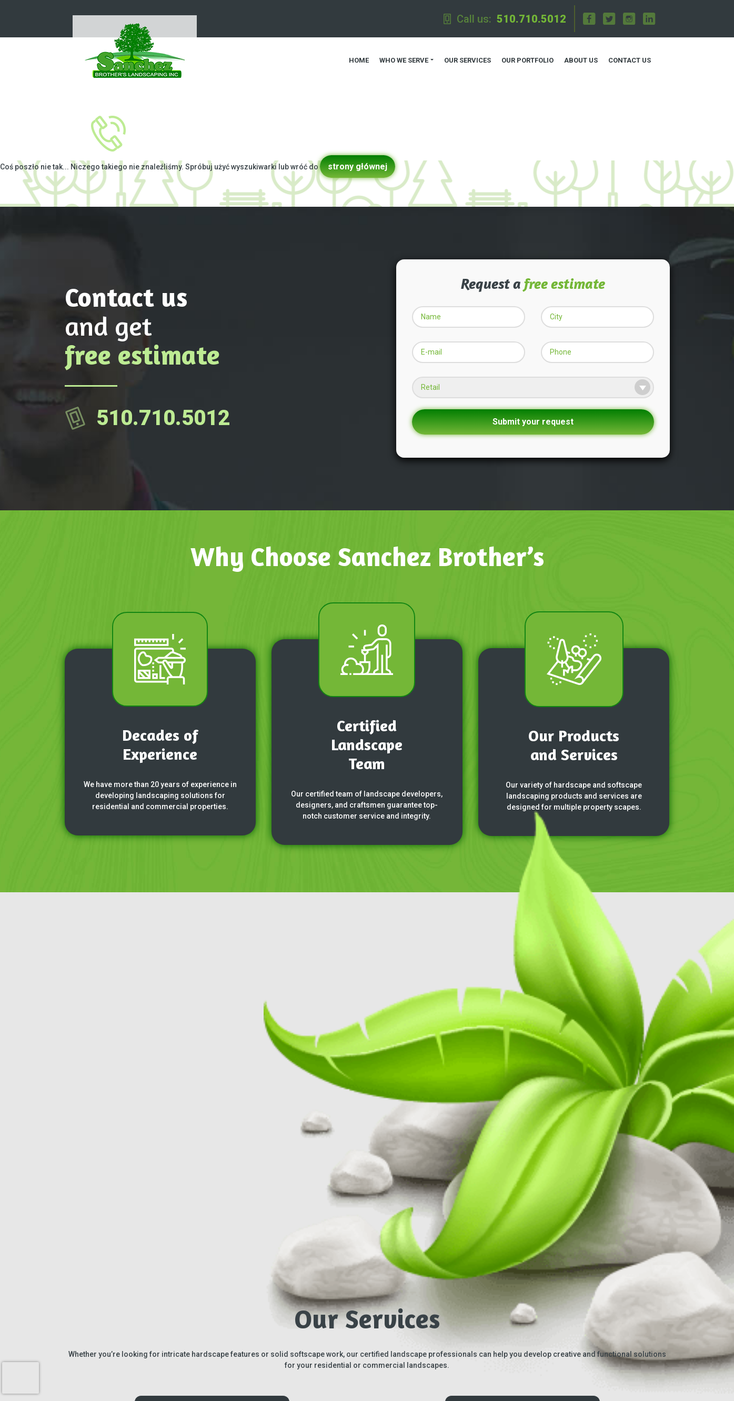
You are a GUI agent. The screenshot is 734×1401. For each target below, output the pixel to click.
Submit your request (533, 417)
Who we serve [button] (402, 58)
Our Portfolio (526, 58)
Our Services (466, 58)
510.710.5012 (531, 19)
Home (357, 58)
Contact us (628, 58)
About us (579, 58)
